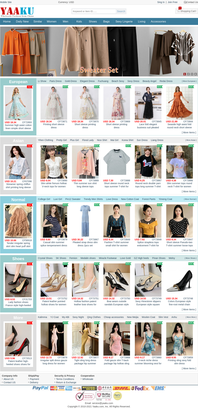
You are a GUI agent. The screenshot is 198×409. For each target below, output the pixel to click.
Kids (79, 21)
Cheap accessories (114, 317)
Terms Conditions (65, 379)
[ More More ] (191, 317)
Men (65, 21)
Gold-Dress (71, 81)
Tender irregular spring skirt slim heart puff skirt (19, 226)
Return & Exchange (66, 382)
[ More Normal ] (190, 199)
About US (9, 379)
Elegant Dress (87, 81)
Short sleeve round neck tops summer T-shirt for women (117, 166)
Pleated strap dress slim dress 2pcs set (86, 225)
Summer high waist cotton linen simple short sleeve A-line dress (19, 108)
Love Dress (112, 199)
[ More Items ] (189, 132)
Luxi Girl (58, 199)
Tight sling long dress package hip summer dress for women (86, 343)
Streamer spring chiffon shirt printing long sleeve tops (19, 167)
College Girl (44, 199)
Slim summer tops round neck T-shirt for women (180, 166)
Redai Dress (166, 81)
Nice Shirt (102, 140)
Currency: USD (66, 2)
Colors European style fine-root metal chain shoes (180, 284)
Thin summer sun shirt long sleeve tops (86, 166)
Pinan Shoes (158, 258)
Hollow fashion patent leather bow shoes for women (86, 284)
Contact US (10, 382)
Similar (37, 21)
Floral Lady (88, 140)
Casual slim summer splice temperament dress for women (54, 225)
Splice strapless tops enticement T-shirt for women (149, 225)
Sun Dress (142, 140)
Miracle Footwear (108, 258)
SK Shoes (61, 258)
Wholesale (87, 379)
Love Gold (125, 258)
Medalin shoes (88, 258)
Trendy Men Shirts (93, 199)
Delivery (34, 382)
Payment (34, 379)
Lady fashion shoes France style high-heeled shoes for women (19, 285)
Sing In (161, 2)
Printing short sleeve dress (54, 107)
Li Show (42, 81)
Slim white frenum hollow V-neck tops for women (54, 166)
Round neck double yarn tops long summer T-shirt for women (149, 166)
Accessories (158, 21)
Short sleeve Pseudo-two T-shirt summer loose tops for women (180, 225)
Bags (106, 21)
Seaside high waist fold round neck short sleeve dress (180, 107)
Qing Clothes (94, 317)
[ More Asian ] (191, 140)
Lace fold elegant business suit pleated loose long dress (149, 107)
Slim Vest (163, 317)
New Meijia (132, 317)
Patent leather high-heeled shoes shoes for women (19, 344)
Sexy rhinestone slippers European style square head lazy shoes (149, 284)
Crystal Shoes (45, 258)
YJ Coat (54, 317)
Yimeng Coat (165, 199)
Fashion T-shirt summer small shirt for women (117, 225)
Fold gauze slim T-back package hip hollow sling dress (117, 343)
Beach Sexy (118, 81)
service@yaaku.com (102, 403)
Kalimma (42, 317)
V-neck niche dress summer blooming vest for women (149, 343)
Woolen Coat (148, 317)
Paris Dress (56, 81)
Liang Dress (157, 140)
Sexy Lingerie (124, 21)
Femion (73, 258)
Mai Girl (114, 140)
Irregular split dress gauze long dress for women (54, 343)
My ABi (65, 317)
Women (52, 21)
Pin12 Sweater (72, 199)
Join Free (172, 2)
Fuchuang (103, 81)
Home (7, 21)
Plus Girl (74, 140)
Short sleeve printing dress (86, 107)
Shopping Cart (187, 10)
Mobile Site (6, 2)
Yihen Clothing (45, 140)
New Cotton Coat (130, 199)
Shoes (93, 21)
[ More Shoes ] (191, 258)
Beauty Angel (149, 81)
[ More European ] (189, 81)
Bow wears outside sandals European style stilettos (117, 284)
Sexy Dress (133, 81)
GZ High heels (141, 258)
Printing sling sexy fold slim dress (180, 343)
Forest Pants (148, 199)
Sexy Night (78, 317)
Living (141, 21)
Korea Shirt (127, 140)
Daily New (22, 21)
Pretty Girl (61, 140)
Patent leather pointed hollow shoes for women (54, 284)
